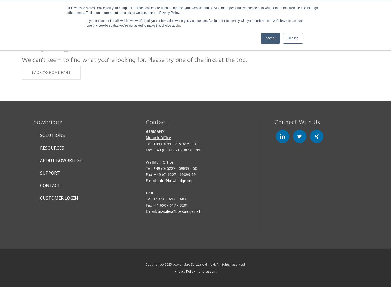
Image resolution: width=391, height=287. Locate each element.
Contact (50, 185)
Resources (52, 148)
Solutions (52, 135)
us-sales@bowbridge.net (179, 211)
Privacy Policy (185, 271)
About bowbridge (61, 160)
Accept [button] (270, 38)
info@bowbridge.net (175, 180)
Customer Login (59, 198)
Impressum (207, 271)
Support (50, 173)
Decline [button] (293, 38)
